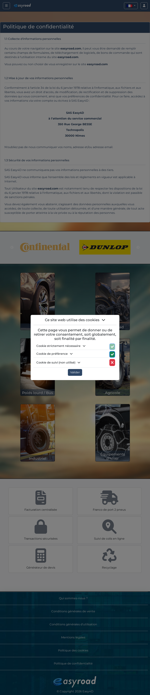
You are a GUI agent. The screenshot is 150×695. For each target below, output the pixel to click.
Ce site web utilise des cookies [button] (75, 320)
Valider (75, 372)
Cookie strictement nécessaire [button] (61, 346)
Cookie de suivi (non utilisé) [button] (58, 362)
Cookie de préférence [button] (54, 353)
